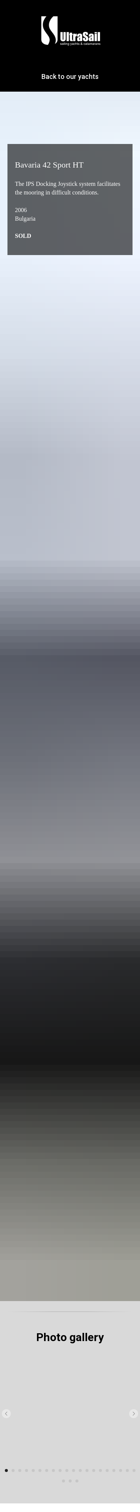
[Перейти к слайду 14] (93, 1470)
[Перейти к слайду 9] (60, 1470)
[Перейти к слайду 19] (127, 1470)
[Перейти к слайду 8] (53, 1470)
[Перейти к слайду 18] (120, 1470)
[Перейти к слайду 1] (6, 1470)
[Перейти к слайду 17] (113, 1470)
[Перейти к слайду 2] (13, 1470)
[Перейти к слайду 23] (76, 1480)
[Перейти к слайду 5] (33, 1470)
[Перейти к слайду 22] (70, 1480)
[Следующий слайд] (133, 1413)
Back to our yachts (70, 76)
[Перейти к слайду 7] (46, 1470)
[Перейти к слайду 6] (39, 1470)
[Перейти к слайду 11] (73, 1470)
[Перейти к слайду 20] (134, 1470)
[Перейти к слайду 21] (63, 1480)
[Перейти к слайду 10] (66, 1470)
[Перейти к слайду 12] (80, 1470)
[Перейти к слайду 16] (107, 1470)
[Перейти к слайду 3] (19, 1470)
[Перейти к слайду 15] (100, 1470)
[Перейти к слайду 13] (86, 1470)
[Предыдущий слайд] (6, 1413)
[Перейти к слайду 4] (26, 1470)
